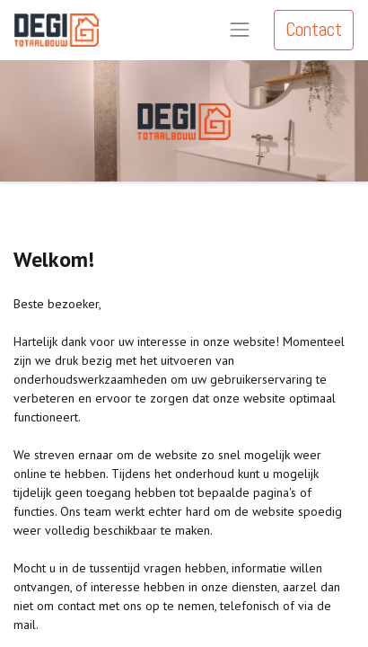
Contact (313, 29)
